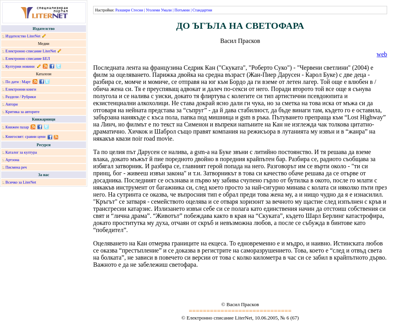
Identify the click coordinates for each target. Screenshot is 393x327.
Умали (166, 10)
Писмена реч (16, 167)
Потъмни (182, 10)
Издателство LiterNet (23, 36)
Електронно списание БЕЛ (28, 58)
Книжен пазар (17, 127)
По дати (12, 82)
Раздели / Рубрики (21, 97)
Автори (12, 104)
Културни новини (20, 66)
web (381, 54)
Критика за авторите (23, 112)
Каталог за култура (21, 152)
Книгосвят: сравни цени (26, 136)
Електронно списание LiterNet (31, 51)
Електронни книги (21, 89)
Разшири (122, 10)
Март (26, 82)
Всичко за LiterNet (21, 182)
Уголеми (153, 10)
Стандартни (202, 10)
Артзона (12, 160)
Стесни (137, 10)
